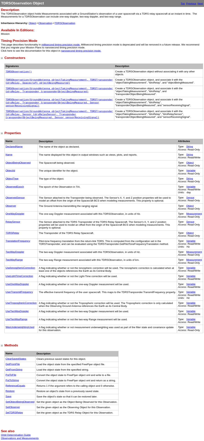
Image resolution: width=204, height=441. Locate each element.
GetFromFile (13, 364)
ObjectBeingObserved (18, 162)
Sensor (190, 197)
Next (200, 3)
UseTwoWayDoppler (17, 311)
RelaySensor (13, 221)
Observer (11, 205)
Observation (45, 23)
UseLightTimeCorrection (19, 276)
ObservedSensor (15, 197)
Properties (12, 133)
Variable (191, 170)
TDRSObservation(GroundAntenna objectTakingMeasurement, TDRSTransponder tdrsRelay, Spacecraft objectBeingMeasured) (59, 81)
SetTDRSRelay (14, 412)
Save (8, 396)
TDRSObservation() (19, 71)
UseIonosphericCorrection (20, 267)
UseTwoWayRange (16, 319)
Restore (10, 391)
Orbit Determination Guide (16, 435)
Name (9, 154)
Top (183, 3)
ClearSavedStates (16, 358)
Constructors (14, 58)
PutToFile (11, 374)
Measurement (194, 213)
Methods (11, 345)
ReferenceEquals (15, 385)
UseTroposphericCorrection (21, 302)
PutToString (12, 380)
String (189, 146)
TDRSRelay (12, 232)
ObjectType (12, 178)
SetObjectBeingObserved (20, 401)
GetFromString (14, 369)
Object (32, 23)
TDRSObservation (64, 23)
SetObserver (13, 407)
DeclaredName (14, 146)
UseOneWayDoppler (17, 284)
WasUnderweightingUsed (20, 327)
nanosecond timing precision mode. (81, 50)
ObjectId (10, 170)
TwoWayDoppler (15, 251)
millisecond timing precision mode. (60, 44)
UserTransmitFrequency (19, 292)
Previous (191, 3)
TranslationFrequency (18, 240)
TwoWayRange (14, 259)
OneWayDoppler (15, 213)
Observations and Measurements (20, 438)
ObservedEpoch (15, 186)
